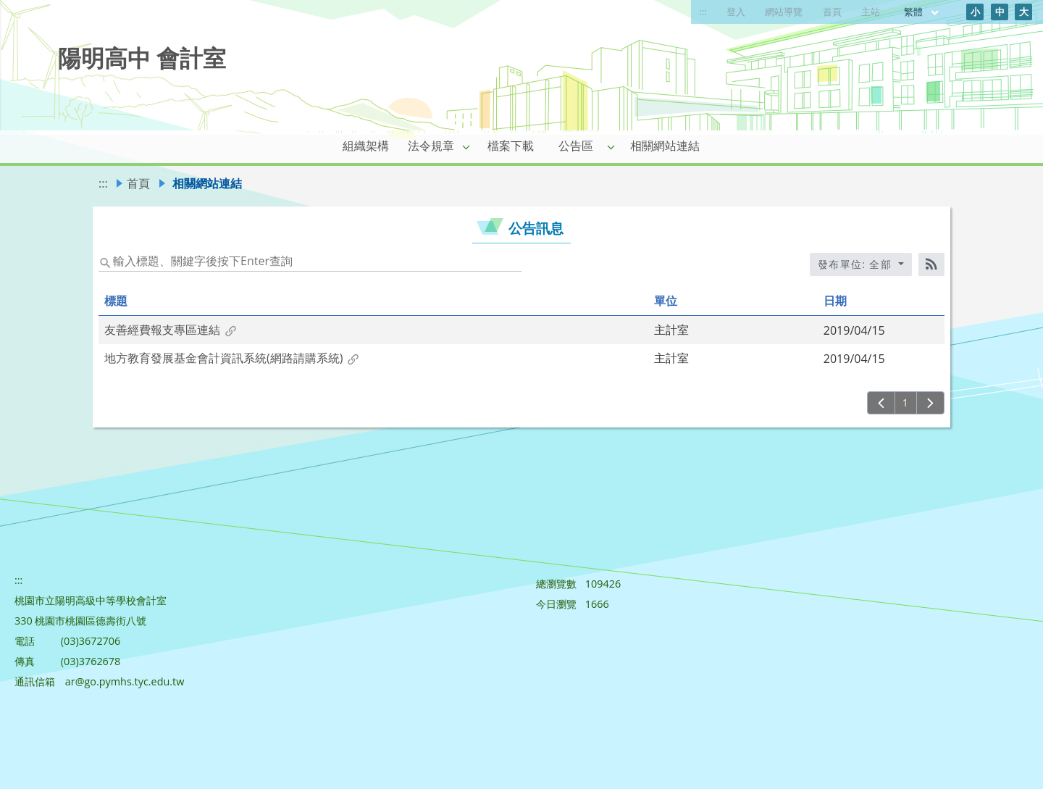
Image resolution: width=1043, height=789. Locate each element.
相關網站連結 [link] (665, 146)
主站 (870, 11)
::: (703, 11)
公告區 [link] (575, 146)
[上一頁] (881, 402)
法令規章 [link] (431, 146)
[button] (466, 146)
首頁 (832, 11)
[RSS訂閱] (931, 264)
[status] (310, 260)
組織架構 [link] (366, 146)
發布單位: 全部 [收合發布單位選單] (857, 264)
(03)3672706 (91, 641)
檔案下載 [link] (510, 146)
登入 (735, 11)
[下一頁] (930, 402)
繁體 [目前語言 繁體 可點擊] (922, 11)
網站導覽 (784, 11)
